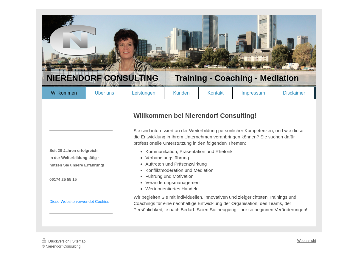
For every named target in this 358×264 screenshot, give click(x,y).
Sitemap (78, 241)
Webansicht (306, 241)
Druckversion (56, 241)
